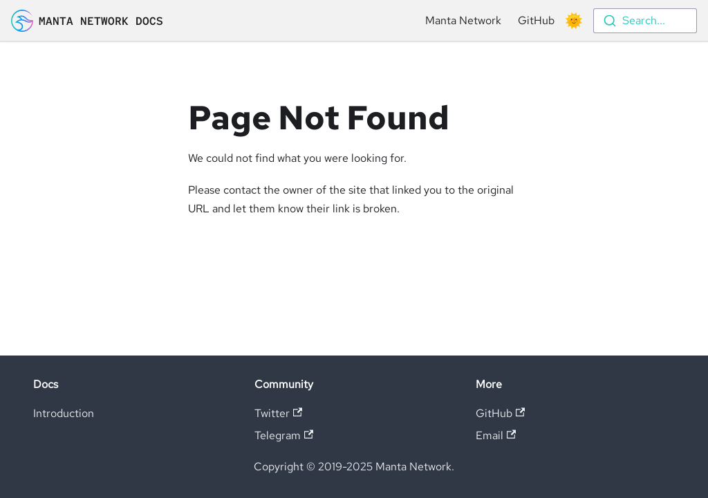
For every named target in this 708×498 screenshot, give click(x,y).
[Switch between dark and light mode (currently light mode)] (574, 21)
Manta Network (463, 20)
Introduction (63, 413)
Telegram (283, 435)
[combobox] (645, 20)
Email (496, 435)
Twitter (278, 413)
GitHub (536, 20)
